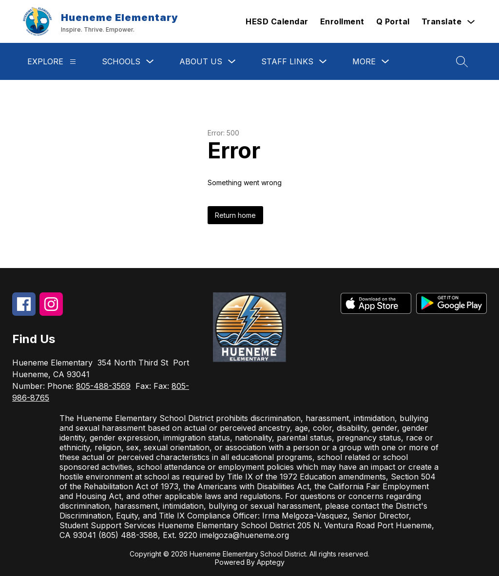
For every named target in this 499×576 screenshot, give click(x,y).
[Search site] (462, 61)
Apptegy (271, 562)
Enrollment (342, 21)
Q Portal (393, 21)
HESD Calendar (277, 21)
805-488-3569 (103, 386)
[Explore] (72, 61)
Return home (235, 215)
